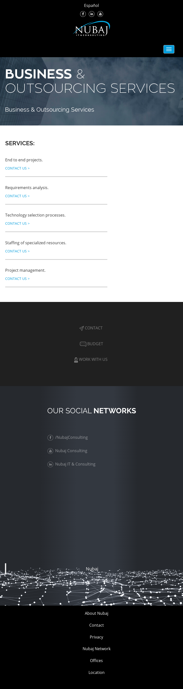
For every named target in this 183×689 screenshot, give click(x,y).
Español (91, 5)
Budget (91, 343)
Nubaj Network (97, 648)
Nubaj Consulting (69, 450)
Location (97, 672)
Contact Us (17, 168)
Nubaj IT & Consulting (73, 464)
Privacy (96, 637)
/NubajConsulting (69, 437)
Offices (96, 660)
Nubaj (92, 569)
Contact (91, 328)
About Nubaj (96, 613)
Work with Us (91, 359)
